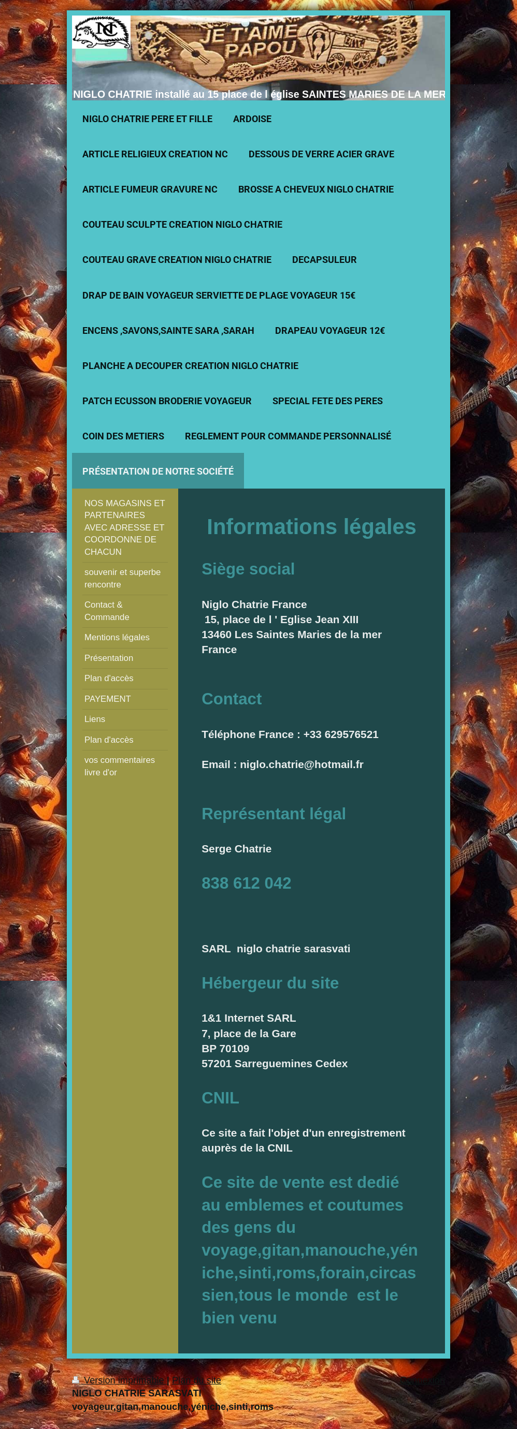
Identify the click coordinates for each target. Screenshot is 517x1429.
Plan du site (196, 1380)
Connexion (422, 1380)
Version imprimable (119, 1380)
